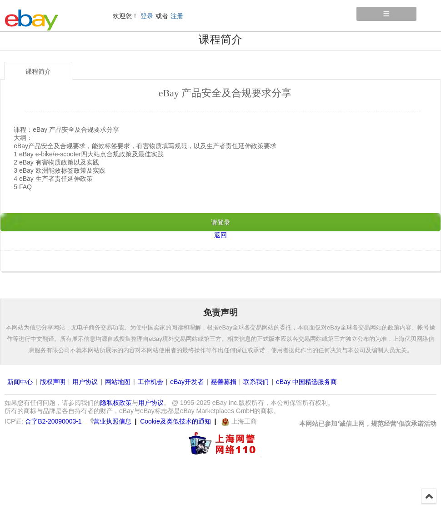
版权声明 (52, 381)
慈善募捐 (223, 381)
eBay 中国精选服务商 (306, 381)
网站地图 (117, 381)
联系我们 (256, 381)
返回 (220, 235)
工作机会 (150, 381)
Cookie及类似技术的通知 (175, 421)
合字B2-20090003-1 (53, 421)
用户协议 (85, 381)
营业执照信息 (112, 421)
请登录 (220, 222)
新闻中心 (20, 381)
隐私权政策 (116, 402)
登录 (146, 16)
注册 (176, 16)
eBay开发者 (187, 381)
